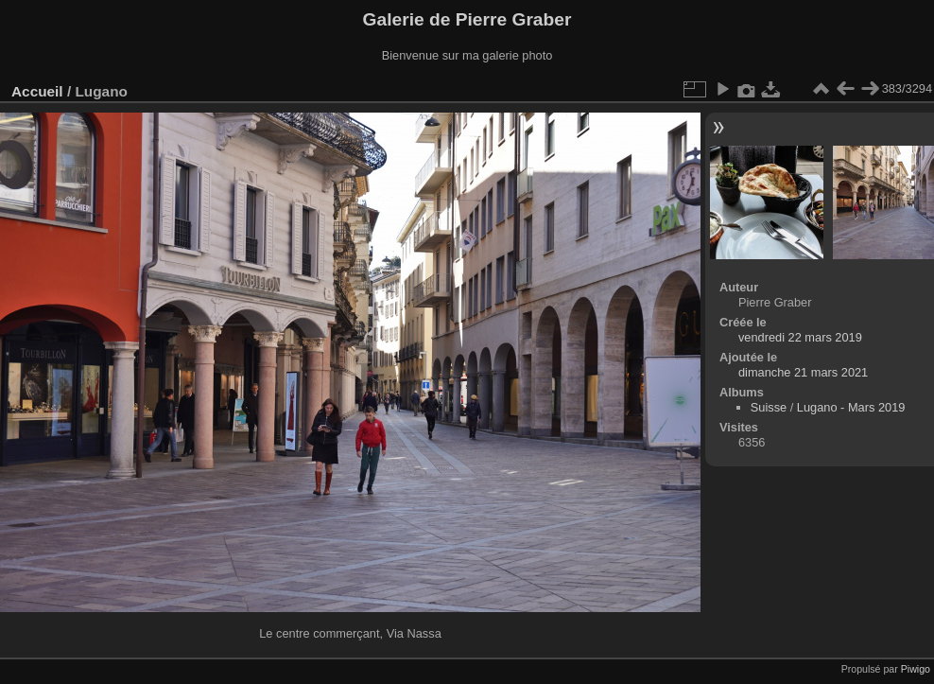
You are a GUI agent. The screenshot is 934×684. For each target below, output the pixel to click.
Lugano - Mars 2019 (851, 407)
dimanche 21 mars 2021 (803, 372)
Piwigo (915, 669)
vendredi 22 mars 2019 (800, 337)
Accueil (37, 91)
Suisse (769, 407)
